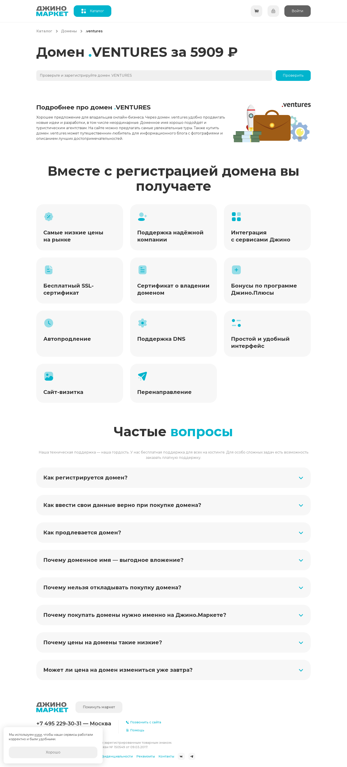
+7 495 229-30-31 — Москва (73, 723)
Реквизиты (145, 756)
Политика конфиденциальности (106, 756)
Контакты (166, 756)
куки (38, 735)
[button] (173, 477)
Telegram (191, 756)
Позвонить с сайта (143, 722)
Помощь (135, 730)
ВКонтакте (181, 756)
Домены (69, 31)
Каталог (44, 31)
